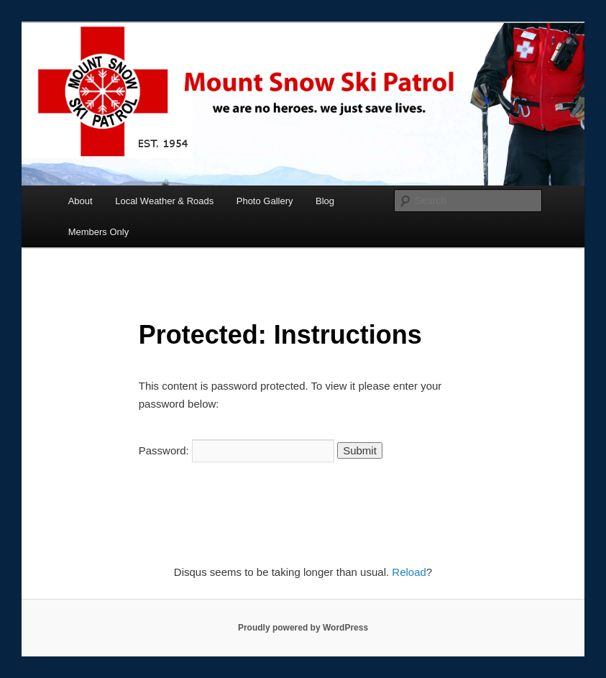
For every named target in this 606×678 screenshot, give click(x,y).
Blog (325, 201)
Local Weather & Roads (164, 201)
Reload (409, 572)
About (80, 201)
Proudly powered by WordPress (303, 628)
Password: (236, 450)
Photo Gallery (265, 201)
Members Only (98, 231)
